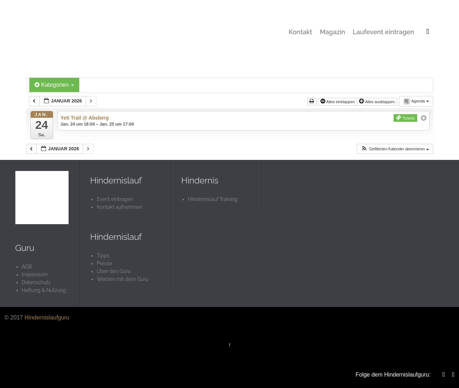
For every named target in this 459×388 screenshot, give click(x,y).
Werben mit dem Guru (123, 279)
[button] (394, 149)
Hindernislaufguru (47, 317)
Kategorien (54, 85)
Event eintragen (115, 199)
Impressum (35, 274)
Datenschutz (36, 282)
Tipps (103, 255)
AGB (27, 266)
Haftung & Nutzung (44, 290)
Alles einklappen (338, 101)
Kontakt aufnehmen (119, 207)
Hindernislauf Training (213, 199)
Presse (104, 263)
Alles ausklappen (377, 101)
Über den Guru (114, 271)
